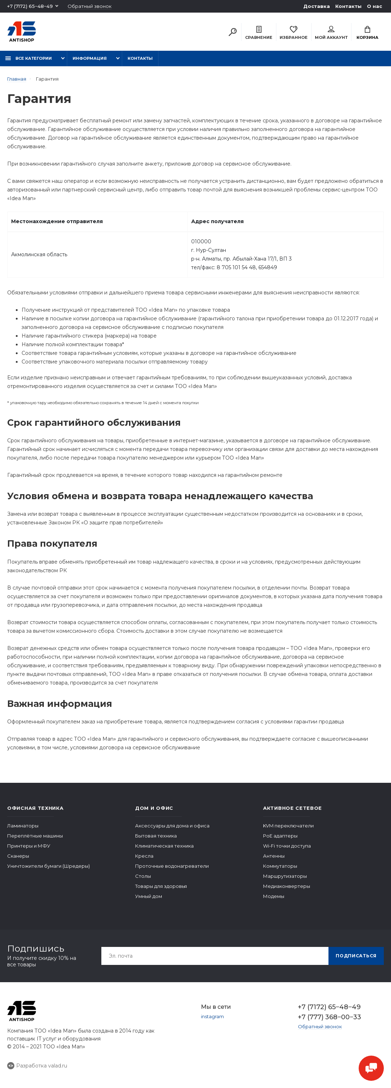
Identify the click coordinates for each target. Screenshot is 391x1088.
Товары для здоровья (161, 886)
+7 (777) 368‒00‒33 (329, 1017)
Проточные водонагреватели (172, 866)
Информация (90, 58)
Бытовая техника (156, 836)
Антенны (274, 856)
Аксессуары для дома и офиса (172, 826)
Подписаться (356, 955)
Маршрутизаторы (285, 876)
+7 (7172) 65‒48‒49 (30, 6)
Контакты (348, 6)
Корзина (367, 33)
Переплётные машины (35, 836)
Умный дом (148, 896)
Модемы (273, 896)
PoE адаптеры (280, 836)
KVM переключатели (288, 826)
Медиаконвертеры (286, 886)
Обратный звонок (89, 6)
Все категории (28, 58)
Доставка (316, 6)
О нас (374, 6)
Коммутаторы (280, 866)
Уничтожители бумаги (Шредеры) (48, 866)
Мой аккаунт (331, 33)
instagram (212, 1016)
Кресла (144, 856)
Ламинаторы (22, 826)
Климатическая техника (164, 846)
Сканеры (18, 856)
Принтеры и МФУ (28, 846)
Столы (143, 876)
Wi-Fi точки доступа (287, 846)
